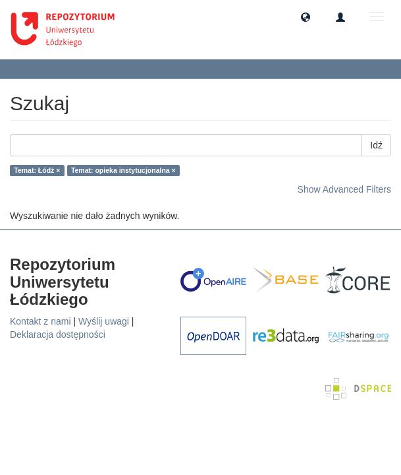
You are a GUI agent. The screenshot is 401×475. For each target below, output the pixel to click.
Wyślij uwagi (103, 321)
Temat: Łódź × (37, 170)
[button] (305, 16)
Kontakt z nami (40, 321)
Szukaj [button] (36, 68)
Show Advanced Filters (344, 189)
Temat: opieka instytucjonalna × (123, 170)
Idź (376, 145)
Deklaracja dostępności (57, 334)
